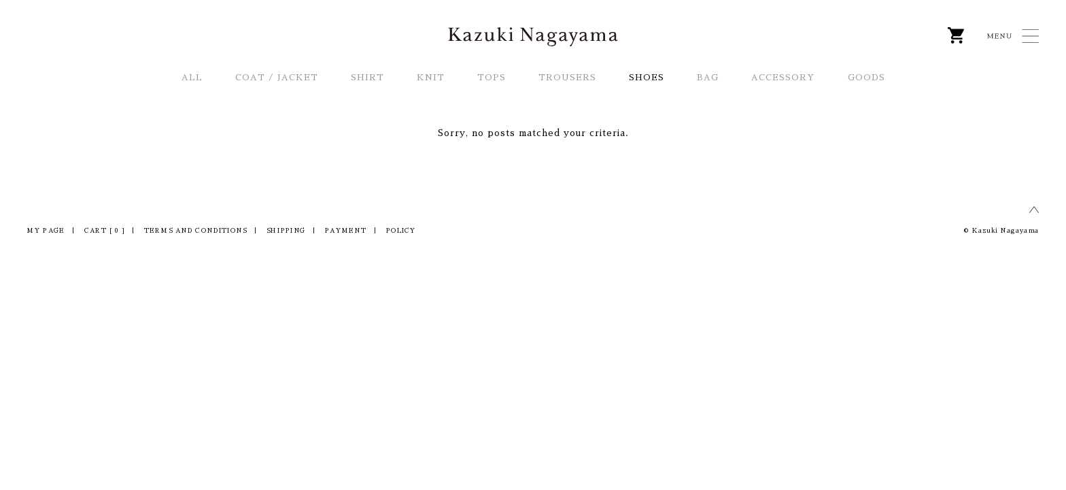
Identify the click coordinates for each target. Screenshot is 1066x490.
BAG (708, 78)
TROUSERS (567, 78)
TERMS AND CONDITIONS (195, 231)
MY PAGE (46, 231)
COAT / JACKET (276, 78)
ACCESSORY (783, 78)
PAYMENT (345, 231)
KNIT (431, 78)
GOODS (866, 78)
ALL (192, 78)
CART (104, 231)
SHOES (646, 78)
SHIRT (367, 78)
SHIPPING (286, 231)
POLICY (401, 231)
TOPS (491, 78)
